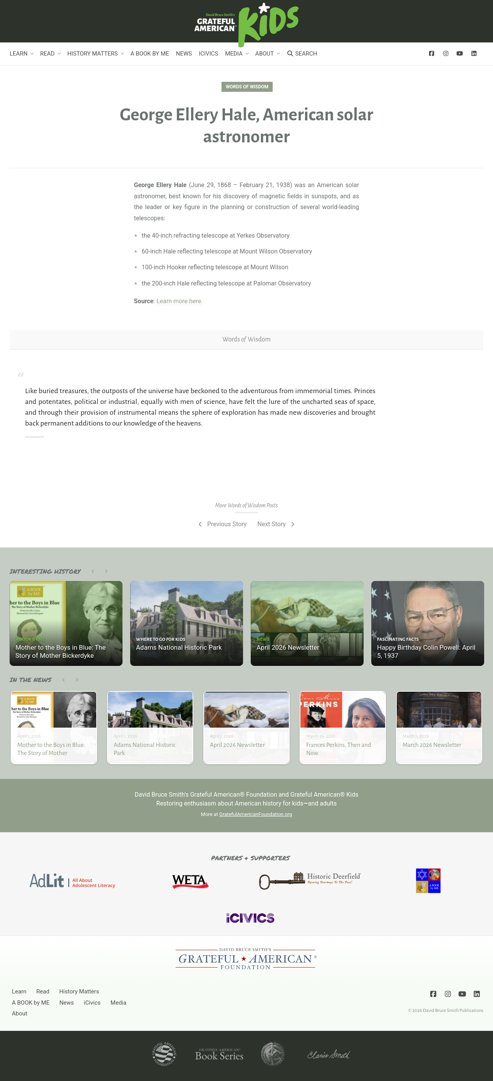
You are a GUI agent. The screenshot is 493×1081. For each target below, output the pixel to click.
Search (302, 53)
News (184, 53)
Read (47, 53)
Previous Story (221, 524)
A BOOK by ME (150, 53)
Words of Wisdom (247, 87)
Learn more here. (179, 301)
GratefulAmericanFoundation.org (255, 814)
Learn (18, 53)
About (264, 53)
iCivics (208, 53)
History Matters (92, 53)
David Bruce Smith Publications (453, 1010)
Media (233, 53)
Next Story (276, 524)
